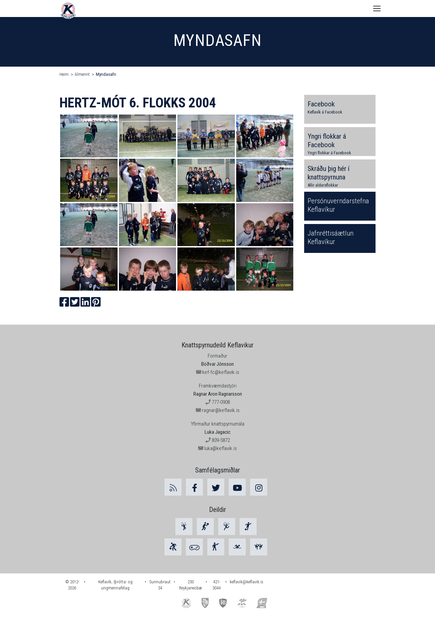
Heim (64, 74)
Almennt (82, 74)
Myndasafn (106, 74)
